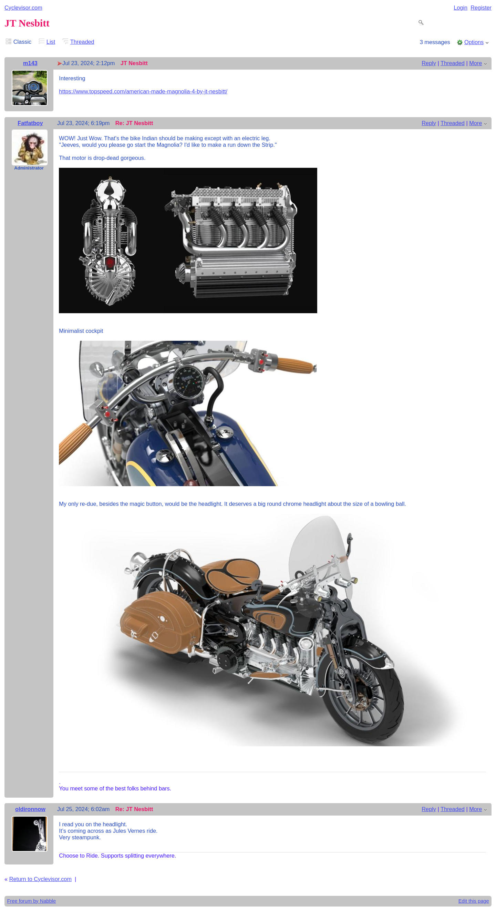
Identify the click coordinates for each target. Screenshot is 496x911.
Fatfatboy (30, 123)
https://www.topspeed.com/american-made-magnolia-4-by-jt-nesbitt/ (143, 91)
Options (474, 42)
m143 (30, 63)
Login (460, 7)
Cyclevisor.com (23, 7)
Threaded (82, 42)
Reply (429, 63)
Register (481, 7)
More (475, 63)
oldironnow (30, 809)
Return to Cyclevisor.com (40, 879)
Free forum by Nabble (31, 901)
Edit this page (473, 901)
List (50, 42)
